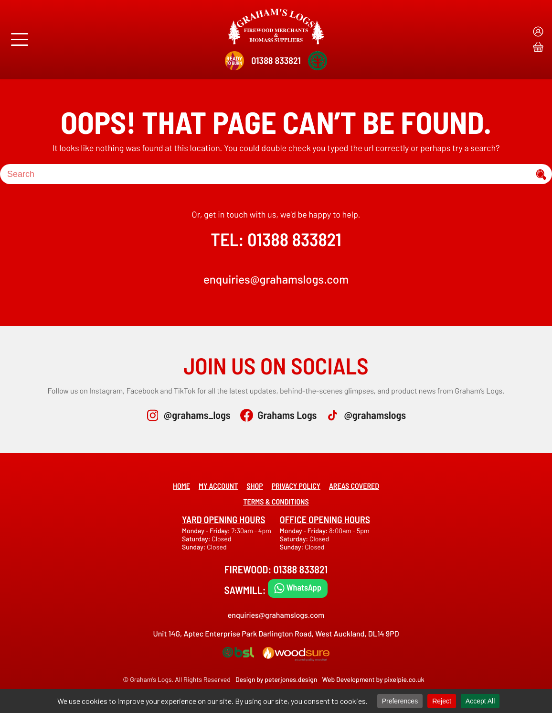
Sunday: (194, 547)
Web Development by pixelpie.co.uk (373, 679)
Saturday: (197, 539)
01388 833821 (275, 60)
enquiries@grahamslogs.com (276, 279)
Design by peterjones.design (276, 679)
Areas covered (354, 486)
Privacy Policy (296, 486)
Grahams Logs (287, 415)
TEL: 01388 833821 (276, 239)
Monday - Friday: (206, 531)
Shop (254, 486)
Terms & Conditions (276, 501)
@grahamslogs (375, 415)
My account (218, 486)
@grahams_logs (197, 415)
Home (181, 486)
